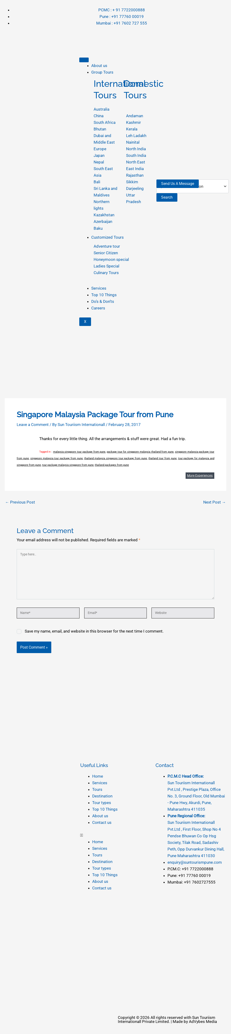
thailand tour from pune (162, 458)
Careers (98, 308)
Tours (97, 789)
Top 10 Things (104, 294)
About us (99, 65)
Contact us (102, 822)
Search (167, 197)
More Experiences (200, 475)
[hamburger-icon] (84, 60)
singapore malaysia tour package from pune (56, 458)
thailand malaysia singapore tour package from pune (115, 458)
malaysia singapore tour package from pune (79, 451)
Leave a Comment (33, 424)
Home (97, 776)
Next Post (214, 502)
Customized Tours (107, 237)
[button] (115, 835)
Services (98, 288)
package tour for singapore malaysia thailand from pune (140, 451)
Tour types (101, 802)
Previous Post (20, 502)
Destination (102, 796)
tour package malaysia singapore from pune (68, 465)
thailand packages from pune (112, 465)
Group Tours (102, 72)
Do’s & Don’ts (102, 301)
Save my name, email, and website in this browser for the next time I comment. (94, 631)
